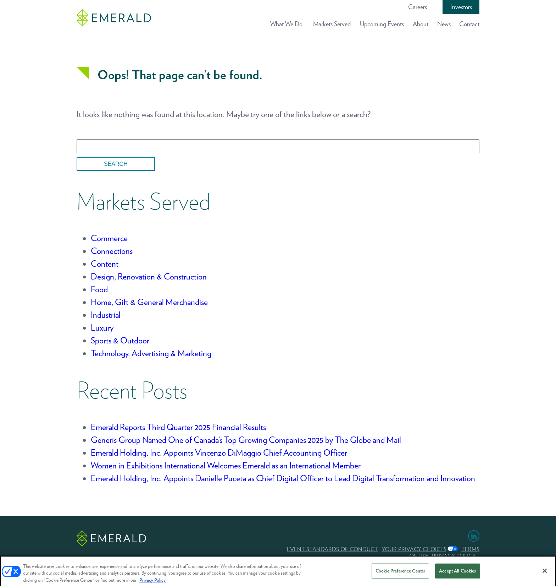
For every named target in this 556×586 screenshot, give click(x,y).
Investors (461, 7)
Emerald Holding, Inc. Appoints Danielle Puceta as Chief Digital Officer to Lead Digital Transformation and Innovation (283, 478)
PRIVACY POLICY (454, 556)
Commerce (109, 238)
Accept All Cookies (457, 572)
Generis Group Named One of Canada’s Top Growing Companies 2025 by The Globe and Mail (246, 440)
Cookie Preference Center (400, 572)
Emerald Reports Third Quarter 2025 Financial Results (178, 427)
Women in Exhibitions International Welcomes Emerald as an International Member (226, 465)
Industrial (106, 315)
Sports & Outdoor (120, 340)
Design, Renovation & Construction (149, 276)
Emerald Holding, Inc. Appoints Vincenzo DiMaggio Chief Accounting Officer (219, 452)
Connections (112, 251)
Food (99, 289)
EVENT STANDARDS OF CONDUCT (332, 549)
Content (104, 264)
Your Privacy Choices (414, 549)
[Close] (544, 572)
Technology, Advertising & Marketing (151, 353)
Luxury (102, 327)
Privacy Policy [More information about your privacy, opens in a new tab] (152, 581)
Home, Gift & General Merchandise (149, 302)
